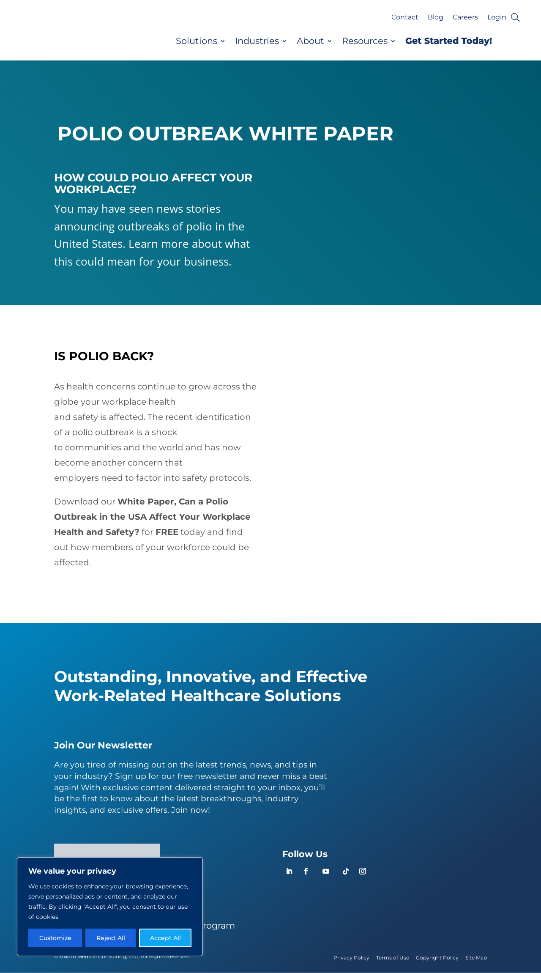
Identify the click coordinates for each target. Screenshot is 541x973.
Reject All (110, 938)
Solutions (196, 41)
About (310, 41)
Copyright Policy (437, 957)
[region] (110, 906)
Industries (257, 41)
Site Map (476, 957)
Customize (55, 938)
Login (496, 17)
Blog (435, 17)
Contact (404, 17)
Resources (365, 41)
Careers (465, 17)
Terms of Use (392, 957)
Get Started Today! (448, 41)
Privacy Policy (351, 957)
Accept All (165, 938)
